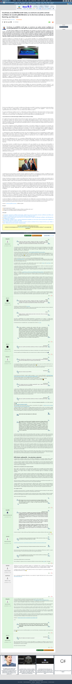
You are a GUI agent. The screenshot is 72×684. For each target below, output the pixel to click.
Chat (29, 0)
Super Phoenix (48, 265)
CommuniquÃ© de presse (11, 204)
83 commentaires (19, 20)
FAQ (23, 0)
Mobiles (48, 2)
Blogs (26, 0)
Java (27, 2)
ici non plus (28, 308)
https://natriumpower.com (20, 261)
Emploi (38, 0)
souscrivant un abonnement (24, 227)
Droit (47, 0)
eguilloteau (7, 577)
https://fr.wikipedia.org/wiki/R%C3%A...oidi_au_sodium (37, 254)
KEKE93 (7, 567)
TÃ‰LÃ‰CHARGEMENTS (32, 3)
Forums (14, 0)
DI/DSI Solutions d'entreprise (10, 2)
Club (50, 0)
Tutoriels (19, 0)
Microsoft (24, 2)
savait (44, 563)
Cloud (16, 2)
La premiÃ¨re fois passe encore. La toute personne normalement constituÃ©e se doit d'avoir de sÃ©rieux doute (30, 544)
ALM (20, 2)
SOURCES (38, 3)
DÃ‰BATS (42, 3)
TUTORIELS (16, 3)
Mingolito (8, 241)
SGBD (42, 2)
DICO (48, 3)
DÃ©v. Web (30, 2)
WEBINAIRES (23, 3)
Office (45, 2)
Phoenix (43, 265)
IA (18, 2)
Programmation (38, 2)
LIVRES (27, 3)
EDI (33, 2)
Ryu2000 (7, 512)
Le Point (40, 324)
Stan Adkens (12, 20)
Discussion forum (63, 26)
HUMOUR (51, 3)
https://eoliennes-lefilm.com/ (18, 578)
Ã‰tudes (43, 0)
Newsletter (33, 0)
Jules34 (7, 538)
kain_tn (7, 300)
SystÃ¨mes (52, 2)
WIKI (46, 3)
